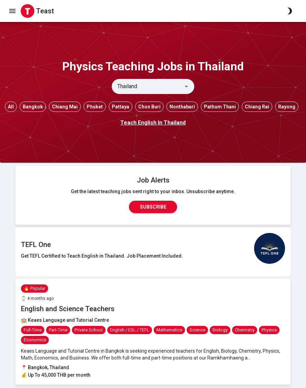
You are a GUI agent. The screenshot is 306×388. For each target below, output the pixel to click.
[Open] (186, 86)
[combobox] (147, 86)
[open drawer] (12, 11)
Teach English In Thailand (153, 122)
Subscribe (153, 207)
